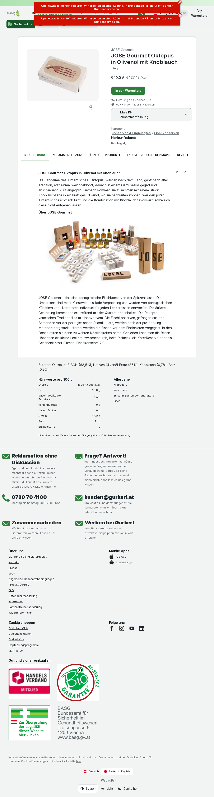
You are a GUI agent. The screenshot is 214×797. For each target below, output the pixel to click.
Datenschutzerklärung (23, 595)
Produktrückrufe (19, 584)
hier (78, 761)
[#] (29, 722)
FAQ (11, 590)
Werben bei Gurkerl (109, 523)
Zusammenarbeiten (36, 523)
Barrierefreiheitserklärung (25, 607)
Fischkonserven (166, 133)
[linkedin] (141, 628)
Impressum (16, 601)
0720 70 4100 (29, 497)
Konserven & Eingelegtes (131, 133)
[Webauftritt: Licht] (107, 788)
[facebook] (111, 628)
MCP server (16, 650)
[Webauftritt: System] (88, 788)
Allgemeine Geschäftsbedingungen (31, 579)
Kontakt (14, 562)
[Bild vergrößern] (92, 108)
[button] (199, 13)
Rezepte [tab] (183, 155)
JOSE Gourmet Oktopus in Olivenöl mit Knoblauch (144, 58)
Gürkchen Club (18, 628)
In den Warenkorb (128, 90)
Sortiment (20, 24)
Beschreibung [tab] (35, 155)
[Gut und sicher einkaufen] (78, 682)
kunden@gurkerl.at (109, 497)
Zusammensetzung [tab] (68, 155)
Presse (13, 567)
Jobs (12, 573)
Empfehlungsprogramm (24, 645)
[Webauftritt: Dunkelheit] (128, 788)
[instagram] (121, 628)
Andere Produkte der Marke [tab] (149, 155)
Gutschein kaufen (20, 633)
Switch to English (117, 771)
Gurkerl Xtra (16, 639)
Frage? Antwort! (105, 456)
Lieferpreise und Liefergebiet (28, 556)
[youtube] (131, 628)
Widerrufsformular (20, 612)
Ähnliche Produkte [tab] (105, 155)
